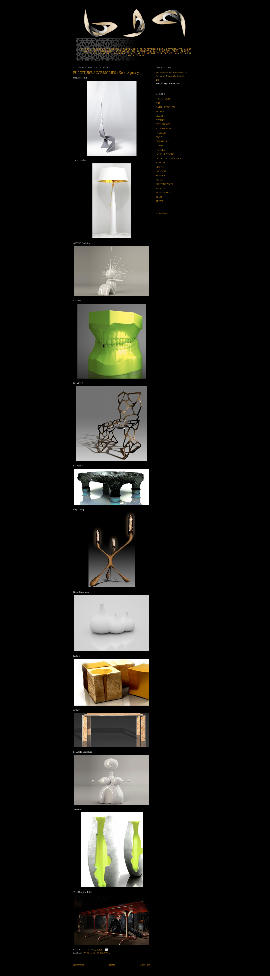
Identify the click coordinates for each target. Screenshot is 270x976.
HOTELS (160, 149)
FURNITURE (89, 953)
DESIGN (160, 120)
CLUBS (160, 115)
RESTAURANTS (164, 184)
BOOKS (160, 111)
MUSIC (159, 179)
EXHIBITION (163, 124)
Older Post (145, 964)
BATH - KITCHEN (165, 107)
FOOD (159, 137)
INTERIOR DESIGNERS (168, 158)
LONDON (161, 171)
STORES (160, 188)
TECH (159, 196)
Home (112, 964)
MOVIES (160, 175)
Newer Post (78, 964)
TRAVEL (160, 201)
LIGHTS (160, 166)
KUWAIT (160, 162)
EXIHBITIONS (163, 128)
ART (158, 103)
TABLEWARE (103, 953)
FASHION (161, 132)
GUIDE (159, 145)
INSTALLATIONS (165, 154)
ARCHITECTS (163, 98)
